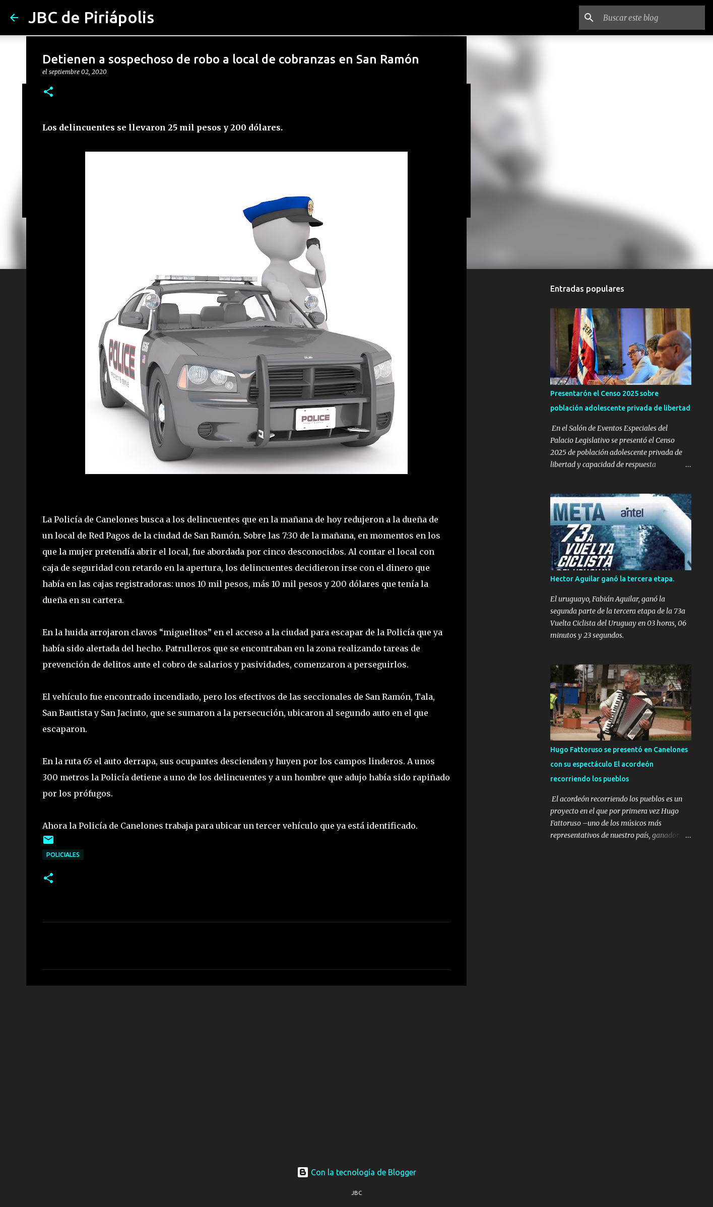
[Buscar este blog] (652, 18)
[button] (48, 92)
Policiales (63, 854)
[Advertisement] (246, 1071)
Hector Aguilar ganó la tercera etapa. (612, 579)
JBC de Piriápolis (91, 17)
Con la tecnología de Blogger (356, 1172)
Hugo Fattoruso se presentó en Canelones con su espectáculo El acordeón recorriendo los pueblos (619, 764)
